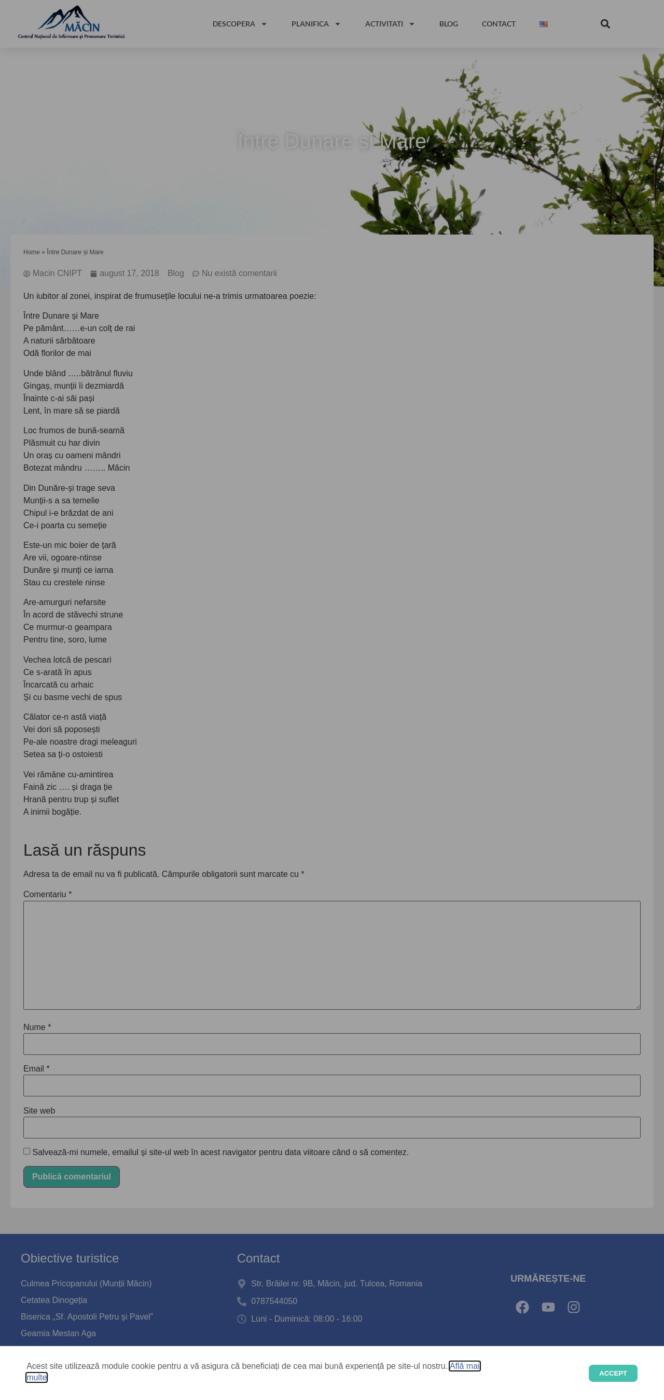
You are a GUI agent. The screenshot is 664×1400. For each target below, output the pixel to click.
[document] (332, 700)
